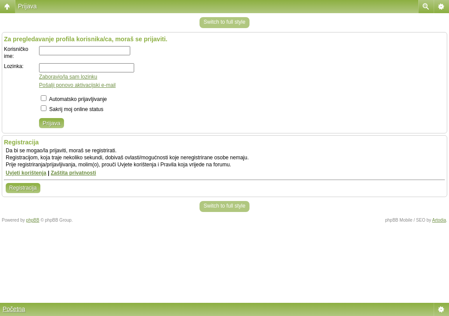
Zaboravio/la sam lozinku (68, 77)
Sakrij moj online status (72, 109)
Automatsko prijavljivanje (74, 99)
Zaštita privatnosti (73, 173)
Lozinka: (14, 66)
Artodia (439, 220)
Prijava (27, 6)
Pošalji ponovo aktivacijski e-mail (77, 85)
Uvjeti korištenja (26, 173)
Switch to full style (224, 22)
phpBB (32, 220)
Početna (14, 308)
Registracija (23, 188)
